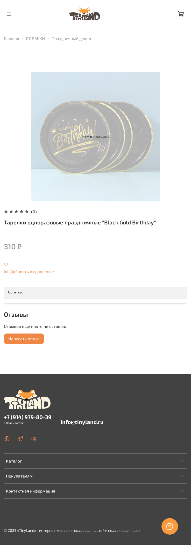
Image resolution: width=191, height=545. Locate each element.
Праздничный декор (71, 38)
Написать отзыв (24, 338)
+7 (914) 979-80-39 (27, 417)
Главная (11, 38)
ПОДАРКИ (35, 38)
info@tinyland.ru (82, 422)
